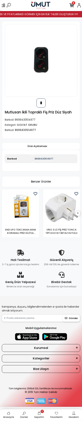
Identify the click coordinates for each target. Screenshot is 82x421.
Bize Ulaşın (41, 369)
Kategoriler (41, 358)
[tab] (37, 146)
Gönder (71, 318)
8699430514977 (44, 158)
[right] (78, 213)
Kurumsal (41, 348)
